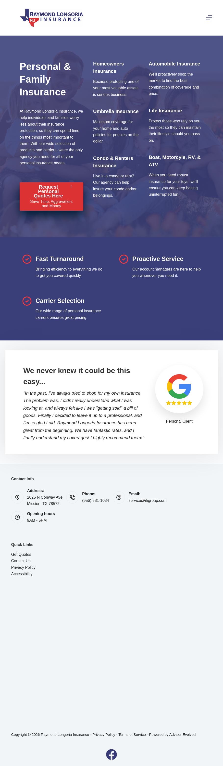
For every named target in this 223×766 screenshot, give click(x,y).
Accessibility (22, 574)
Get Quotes (21, 554)
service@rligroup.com (148, 500)
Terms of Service (132, 734)
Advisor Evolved (182, 734)
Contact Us (21, 561)
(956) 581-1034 (95, 500)
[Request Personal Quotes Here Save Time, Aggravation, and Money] (51, 196)
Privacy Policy (23, 567)
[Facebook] (111, 754)
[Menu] (209, 18)
